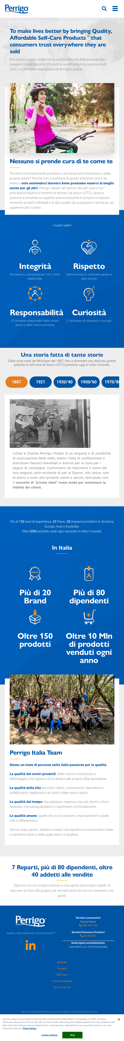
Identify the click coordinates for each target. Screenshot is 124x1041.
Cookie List (92, 1012)
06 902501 (88, 935)
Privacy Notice (63, 1012)
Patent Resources (47, 1012)
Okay (72, 1037)
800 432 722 (88, 925)
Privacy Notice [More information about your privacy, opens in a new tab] (29, 1030)
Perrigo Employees (30, 1012)
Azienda (62, 962)
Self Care (62, 974)
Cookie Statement (78, 1012)
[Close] (118, 1021)
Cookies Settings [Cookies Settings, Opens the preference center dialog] (49, 1037)
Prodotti (62, 968)
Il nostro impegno (62, 981)
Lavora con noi (62, 987)
